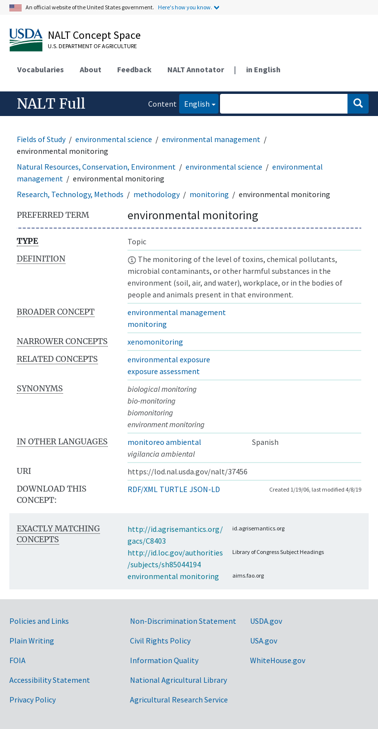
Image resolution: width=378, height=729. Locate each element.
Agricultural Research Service (179, 699)
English (194, 103)
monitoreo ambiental (164, 442)
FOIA (17, 660)
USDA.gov (266, 621)
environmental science (113, 139)
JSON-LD (204, 489)
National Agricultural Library (178, 680)
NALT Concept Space (94, 35)
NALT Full (51, 104)
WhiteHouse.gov (277, 660)
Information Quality (164, 660)
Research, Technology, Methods (70, 194)
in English (263, 69)
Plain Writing (31, 640)
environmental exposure (168, 359)
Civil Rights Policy (160, 640)
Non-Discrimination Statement (183, 621)
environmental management (211, 139)
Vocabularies (40, 69)
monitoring (209, 194)
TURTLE (173, 489)
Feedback (134, 69)
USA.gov (263, 640)
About (90, 69)
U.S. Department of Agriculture (92, 46)
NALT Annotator (195, 69)
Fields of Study (41, 139)
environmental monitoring (173, 576)
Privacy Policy (32, 699)
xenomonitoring (155, 342)
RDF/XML (142, 489)
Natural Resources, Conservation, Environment (96, 167)
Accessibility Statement (49, 680)
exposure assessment (163, 371)
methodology (156, 194)
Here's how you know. (185, 7)
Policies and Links (39, 621)
